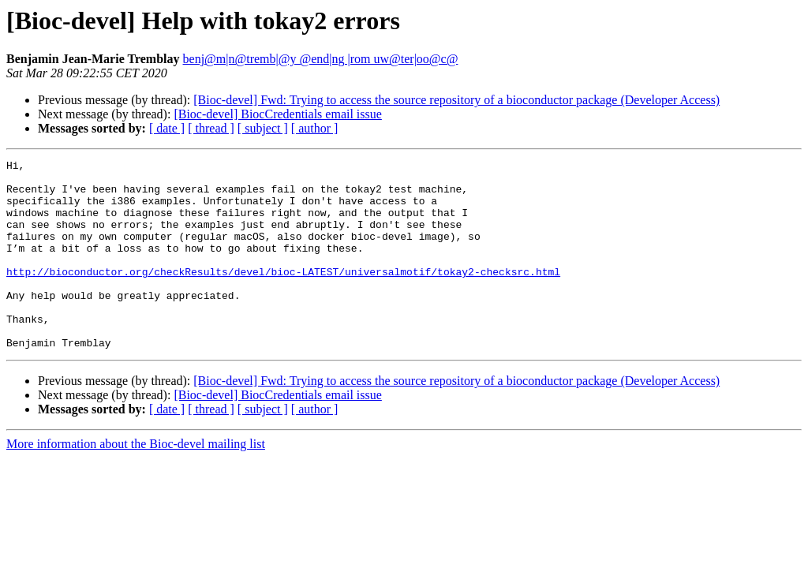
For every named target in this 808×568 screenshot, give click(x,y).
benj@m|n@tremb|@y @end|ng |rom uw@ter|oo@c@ (320, 58)
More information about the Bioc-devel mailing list (135, 481)
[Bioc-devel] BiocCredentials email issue (277, 114)
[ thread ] (211, 128)
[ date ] (167, 128)
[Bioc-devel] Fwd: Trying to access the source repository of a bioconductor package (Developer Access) (456, 99)
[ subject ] (263, 128)
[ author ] (315, 128)
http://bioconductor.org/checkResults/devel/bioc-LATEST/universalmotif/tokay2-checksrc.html (283, 295)
